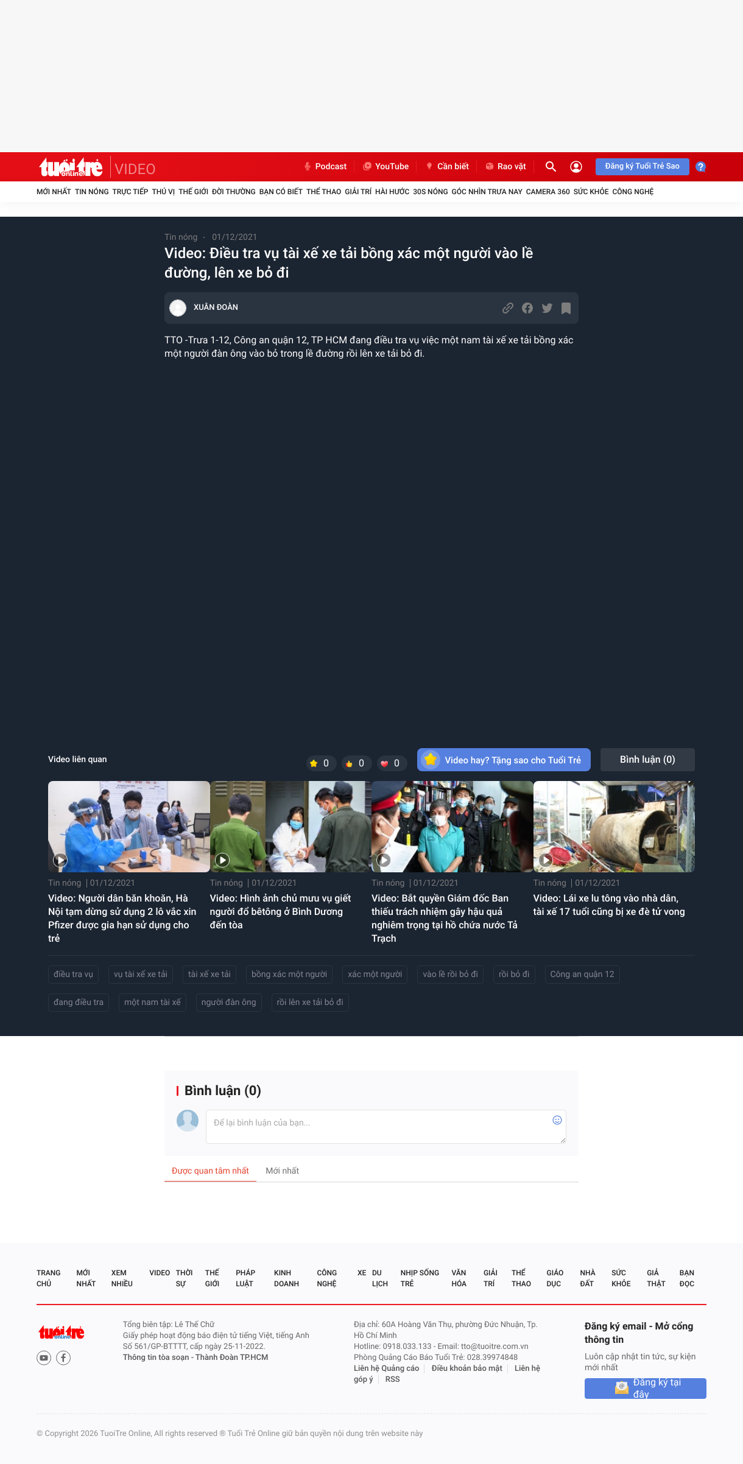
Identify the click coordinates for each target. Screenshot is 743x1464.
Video (159, 1273)
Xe (361, 1273)
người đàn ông (229, 1002)
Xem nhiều (122, 1278)
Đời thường (234, 191)
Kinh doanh (286, 1278)
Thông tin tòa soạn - (159, 1357)
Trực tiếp (131, 191)
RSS (393, 1379)
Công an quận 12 (582, 974)
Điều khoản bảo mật (467, 1368)
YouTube (385, 167)
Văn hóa (459, 1278)
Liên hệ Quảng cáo (387, 1368)
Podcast (324, 167)
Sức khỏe (591, 191)
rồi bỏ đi (514, 974)
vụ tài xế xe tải (140, 974)
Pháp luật (245, 1278)
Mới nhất (54, 191)
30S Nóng (430, 191)
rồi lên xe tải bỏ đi (310, 1002)
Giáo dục (555, 1278)
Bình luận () (647, 759)
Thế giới (193, 191)
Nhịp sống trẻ (420, 1278)
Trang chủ (48, 1278)
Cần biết (446, 167)
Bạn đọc (687, 1278)
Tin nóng (92, 191)
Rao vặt (505, 167)
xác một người (375, 974)
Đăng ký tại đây (657, 1388)
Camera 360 (548, 191)
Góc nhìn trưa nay (487, 191)
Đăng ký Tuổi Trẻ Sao (642, 166)
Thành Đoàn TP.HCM (231, 1357)
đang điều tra (79, 1002)
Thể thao (323, 191)
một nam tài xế (152, 1002)
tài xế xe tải (209, 974)
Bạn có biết (281, 191)
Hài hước (392, 191)
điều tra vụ (73, 974)
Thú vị (163, 191)
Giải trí (358, 191)
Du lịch (380, 1278)
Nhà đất (587, 1278)
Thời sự (184, 1278)
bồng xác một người (289, 974)
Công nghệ (632, 191)
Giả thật (656, 1278)
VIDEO (135, 169)
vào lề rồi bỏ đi (450, 974)
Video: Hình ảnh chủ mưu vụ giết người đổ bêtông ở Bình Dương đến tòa (280, 911)
